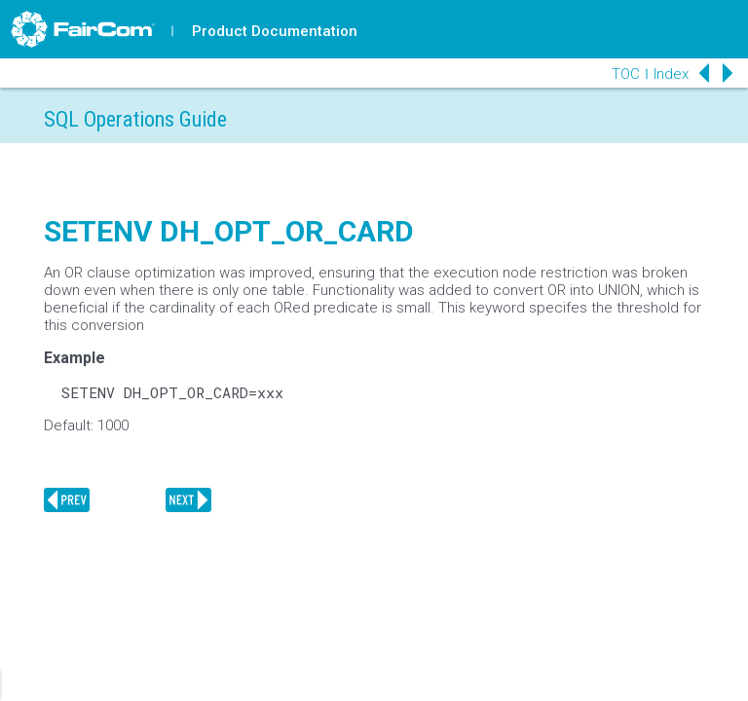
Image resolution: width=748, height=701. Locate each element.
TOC (626, 74)
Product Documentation (274, 31)
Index (671, 74)
